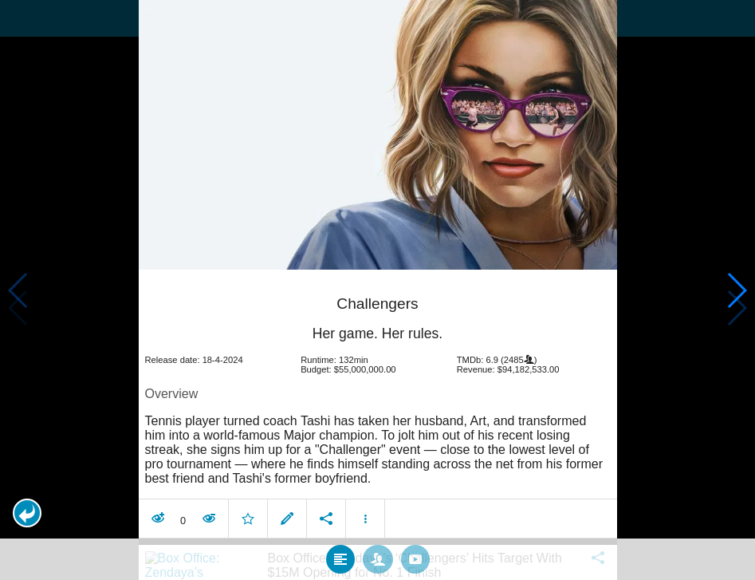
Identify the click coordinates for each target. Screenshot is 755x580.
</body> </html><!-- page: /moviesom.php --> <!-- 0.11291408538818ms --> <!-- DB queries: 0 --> (377, 290)
